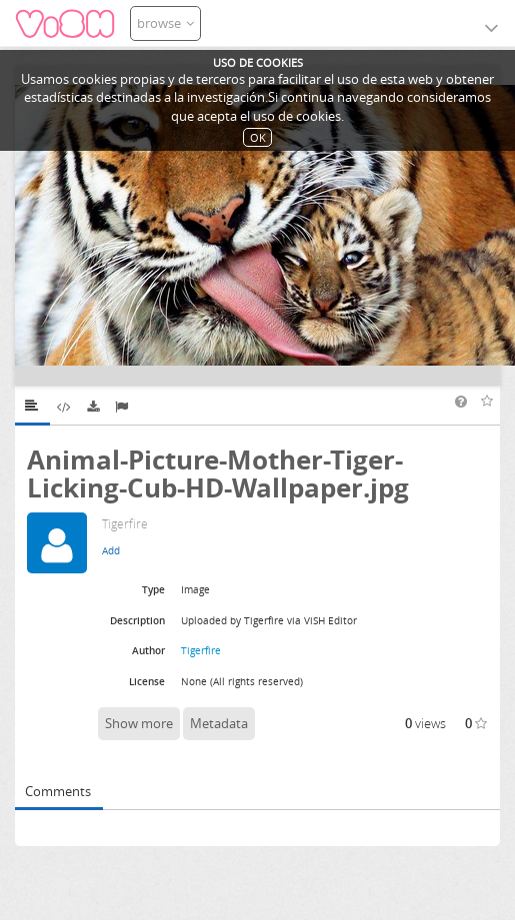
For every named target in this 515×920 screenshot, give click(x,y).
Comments (58, 791)
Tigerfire (201, 650)
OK (258, 137)
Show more (139, 723)
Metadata (219, 723)
